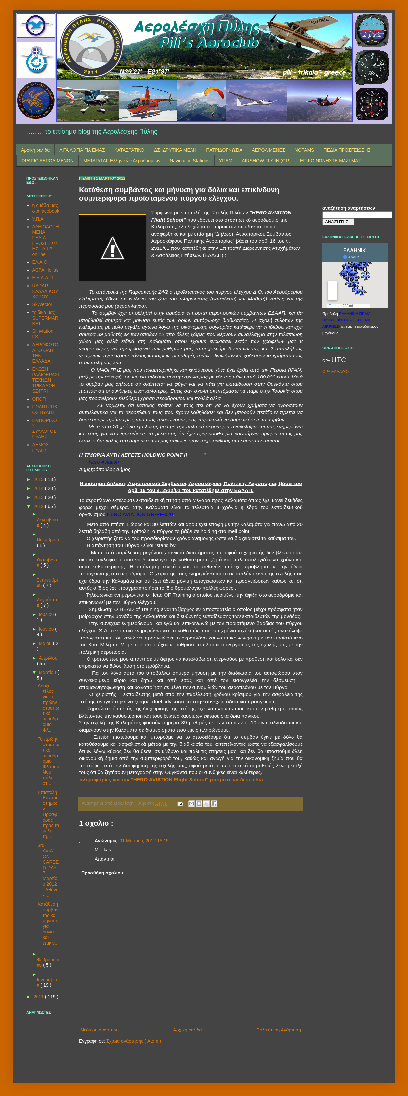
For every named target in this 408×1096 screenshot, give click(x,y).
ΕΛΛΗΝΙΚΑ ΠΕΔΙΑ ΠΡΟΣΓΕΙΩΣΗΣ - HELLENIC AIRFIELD (346, 319)
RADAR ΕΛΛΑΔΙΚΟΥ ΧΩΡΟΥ (45, 291)
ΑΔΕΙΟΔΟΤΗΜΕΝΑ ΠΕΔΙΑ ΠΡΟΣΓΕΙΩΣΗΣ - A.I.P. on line (45, 240)
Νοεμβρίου (48, 539)
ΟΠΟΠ (39, 399)
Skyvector (42, 304)
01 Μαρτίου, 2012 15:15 (144, 840)
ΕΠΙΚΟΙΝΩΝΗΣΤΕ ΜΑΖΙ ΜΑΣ (330, 160)
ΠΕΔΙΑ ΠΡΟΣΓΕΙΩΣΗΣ (346, 150)
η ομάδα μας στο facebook (45, 208)
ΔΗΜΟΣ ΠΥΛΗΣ (40, 447)
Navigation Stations (190, 160)
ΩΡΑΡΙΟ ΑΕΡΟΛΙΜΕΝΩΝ (47, 160)
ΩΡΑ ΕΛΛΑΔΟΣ (336, 371)
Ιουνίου (47, 629)
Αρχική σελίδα (35, 150)
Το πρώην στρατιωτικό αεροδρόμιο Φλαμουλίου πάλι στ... (48, 761)
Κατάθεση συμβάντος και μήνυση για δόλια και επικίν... (48, 923)
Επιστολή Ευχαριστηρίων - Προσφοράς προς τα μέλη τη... (48, 814)
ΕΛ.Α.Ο (40, 262)
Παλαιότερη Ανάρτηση (278, 1029)
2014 (39, 488)
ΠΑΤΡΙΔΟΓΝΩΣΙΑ (224, 150)
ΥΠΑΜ (225, 160)
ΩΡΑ (326, 361)
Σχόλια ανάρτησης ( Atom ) (133, 1041)
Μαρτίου (48, 672)
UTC (338, 360)
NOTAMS (304, 150)
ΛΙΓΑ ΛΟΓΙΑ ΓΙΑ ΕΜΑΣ (82, 150)
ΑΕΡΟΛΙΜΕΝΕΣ (268, 150)
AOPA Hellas (45, 270)
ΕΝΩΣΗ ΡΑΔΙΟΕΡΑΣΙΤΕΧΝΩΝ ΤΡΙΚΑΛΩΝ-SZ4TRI (45, 380)
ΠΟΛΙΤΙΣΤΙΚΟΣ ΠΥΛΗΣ (45, 409)
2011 (39, 996)
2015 (39, 479)
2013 (39, 497)
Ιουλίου (47, 614)
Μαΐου (46, 643)
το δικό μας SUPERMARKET (45, 318)
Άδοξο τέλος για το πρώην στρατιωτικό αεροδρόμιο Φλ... (48, 707)
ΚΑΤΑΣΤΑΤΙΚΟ (129, 150)
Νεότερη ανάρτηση (100, 1029)
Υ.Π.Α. (38, 219)
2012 (39, 506)
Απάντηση (105, 859)
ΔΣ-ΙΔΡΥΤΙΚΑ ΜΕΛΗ (175, 150)
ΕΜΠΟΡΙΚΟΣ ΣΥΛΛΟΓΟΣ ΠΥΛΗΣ (44, 428)
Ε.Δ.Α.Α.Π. (43, 277)
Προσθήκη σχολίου (102, 872)
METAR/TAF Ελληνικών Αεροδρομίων (121, 160)
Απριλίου (48, 658)
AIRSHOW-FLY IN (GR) (266, 160)
